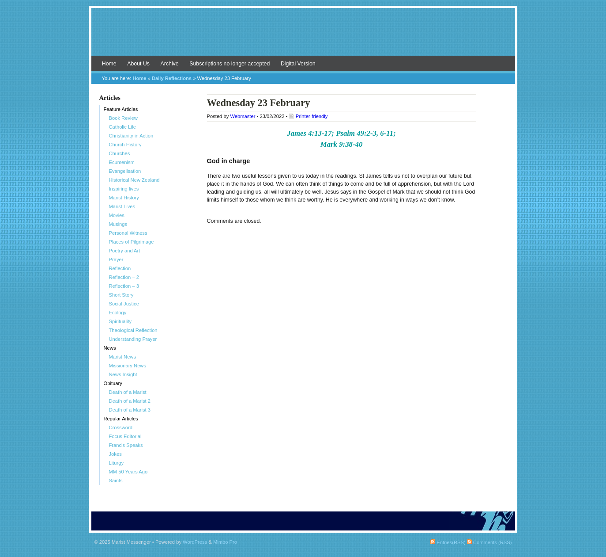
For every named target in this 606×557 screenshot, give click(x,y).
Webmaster (242, 116)
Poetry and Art (124, 250)
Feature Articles (121, 109)
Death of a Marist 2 (130, 401)
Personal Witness (128, 233)
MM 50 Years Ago (128, 471)
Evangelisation (125, 171)
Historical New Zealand (134, 180)
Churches (119, 153)
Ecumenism (122, 162)
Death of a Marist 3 (130, 409)
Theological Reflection (133, 330)
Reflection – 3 (124, 286)
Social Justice (124, 303)
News (110, 348)
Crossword (120, 427)
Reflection (120, 268)
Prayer (116, 259)
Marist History (124, 197)
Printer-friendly (312, 116)
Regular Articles (121, 418)
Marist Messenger (303, 36)
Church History (125, 144)
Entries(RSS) (447, 542)
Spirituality (120, 321)
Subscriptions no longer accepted (229, 64)
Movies (116, 215)
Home (109, 64)
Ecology (118, 312)
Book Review (123, 118)
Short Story (121, 295)
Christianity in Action (131, 135)
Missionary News (128, 365)
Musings (118, 224)
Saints (116, 480)
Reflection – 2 (124, 277)
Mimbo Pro (225, 542)
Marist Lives (122, 206)
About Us (138, 64)
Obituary (113, 383)
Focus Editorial (125, 436)
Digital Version (298, 64)
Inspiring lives (124, 188)
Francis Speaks (126, 445)
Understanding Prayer (133, 339)
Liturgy (116, 462)
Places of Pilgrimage (131, 241)
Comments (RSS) (489, 542)
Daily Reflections (172, 78)
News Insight (123, 374)
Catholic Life (122, 127)
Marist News (122, 356)
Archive (170, 64)
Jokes (115, 454)
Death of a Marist (128, 392)
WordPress (195, 542)
